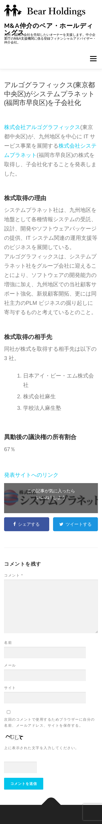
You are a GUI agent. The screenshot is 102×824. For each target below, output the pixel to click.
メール (10, 665)
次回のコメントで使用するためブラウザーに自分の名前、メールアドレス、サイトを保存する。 (49, 722)
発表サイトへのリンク (31, 475)
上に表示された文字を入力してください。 (41, 748)
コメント (13, 575)
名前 (8, 643)
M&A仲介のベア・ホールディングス (48, 29)
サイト (10, 688)
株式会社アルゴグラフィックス (42, 127)
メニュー (93, 58)
